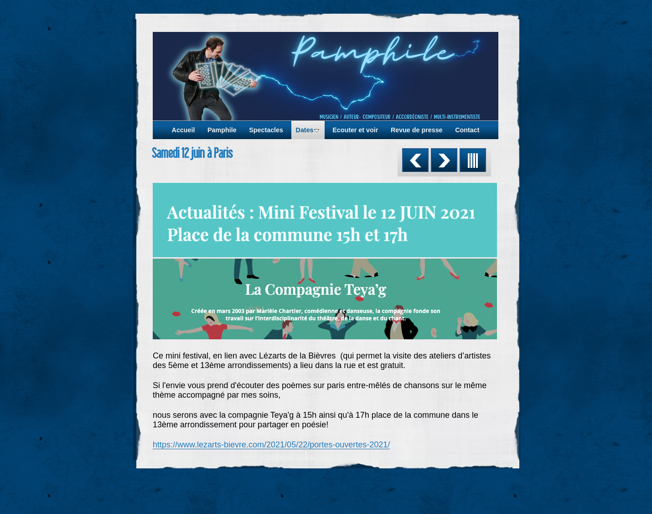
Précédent (415, 160)
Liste (473, 160)
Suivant (444, 160)
